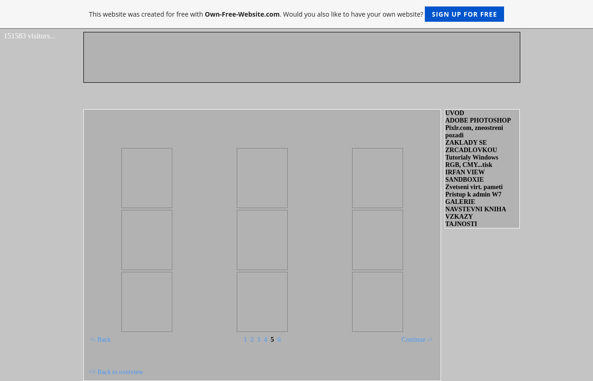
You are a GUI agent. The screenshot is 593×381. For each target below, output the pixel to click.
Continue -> (417, 339)
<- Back (100, 339)
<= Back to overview (115, 372)
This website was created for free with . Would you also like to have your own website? (296, 14)
